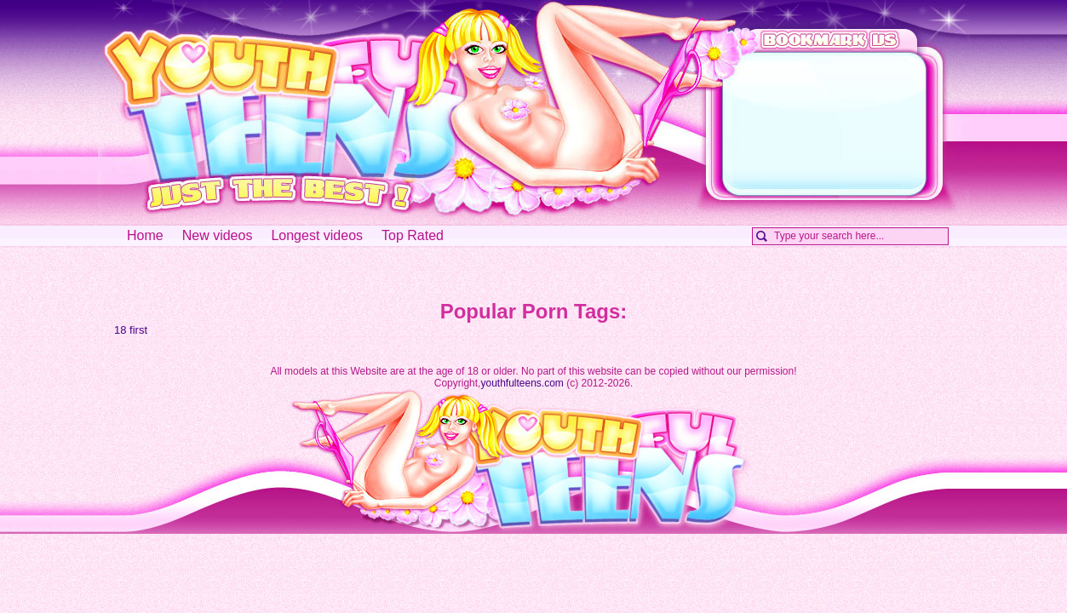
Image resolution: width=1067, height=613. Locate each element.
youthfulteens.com (521, 383)
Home (145, 235)
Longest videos (317, 235)
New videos (217, 235)
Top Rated (412, 235)
